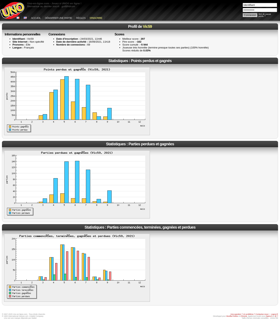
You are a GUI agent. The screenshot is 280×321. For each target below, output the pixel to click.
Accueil (36, 18)
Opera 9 (269, 316)
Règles (81, 18)
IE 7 (276, 316)
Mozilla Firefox (232, 316)
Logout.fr (274, 314)
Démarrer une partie (58, 18)
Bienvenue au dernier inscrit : (51, 6)
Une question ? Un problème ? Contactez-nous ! (249, 314)
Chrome (244, 316)
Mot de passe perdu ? (264, 15)
